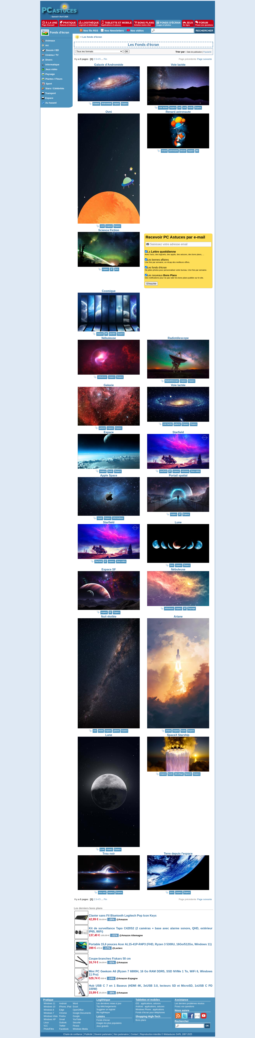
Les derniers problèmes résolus (189, 1003)
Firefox (62, 1016)
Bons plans (141, 1020)
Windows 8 (49, 1010)
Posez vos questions (184, 1006)
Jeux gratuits (103, 1026)
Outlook (62, 1022)
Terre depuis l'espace (178, 853)
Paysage (50, 74)
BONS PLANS (144, 23)
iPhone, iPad (65, 1006)
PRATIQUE (68, 23)
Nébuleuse (108, 338)
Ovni (109, 111)
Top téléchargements (106, 1006)
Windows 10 (49, 1006)
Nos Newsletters (114, 30)
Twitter (62, 1026)
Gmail (62, 1019)
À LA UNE (49, 23)
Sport (49, 83)
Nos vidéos (137, 30)
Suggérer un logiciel (106, 1009)
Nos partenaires (121, 1034)
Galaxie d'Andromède (108, 64)
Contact (134, 1034)
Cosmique (108, 290)
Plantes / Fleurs (53, 79)
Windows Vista (51, 1016)
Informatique (52, 64)
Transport (50, 93)
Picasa (76, 1026)
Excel (75, 1006)
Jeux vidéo (51, 69)
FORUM (204, 23)
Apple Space (108, 475)
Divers (48, 59)
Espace (49, 98)
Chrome (63, 1013)
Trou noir (109, 853)
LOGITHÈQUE (89, 23)
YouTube (77, 1019)
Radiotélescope (178, 338)
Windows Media (80, 1029)
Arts (116, 269)
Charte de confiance (72, 1034)
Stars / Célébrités (54, 88)
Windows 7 (49, 1013)
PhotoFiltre (49, 1029)
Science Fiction (108, 230)
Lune (178, 522)
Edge (61, 1010)
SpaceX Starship (178, 734)
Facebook (64, 1029)
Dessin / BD (52, 50)
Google (76, 1016)
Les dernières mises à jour (109, 1003)
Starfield (178, 432)
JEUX (188, 23)
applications (146, 1003)
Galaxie (109, 385)
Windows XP (50, 1019)
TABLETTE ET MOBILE (116, 23)
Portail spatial (178, 475)
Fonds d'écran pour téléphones (150, 1012)
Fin (105, 59)
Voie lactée (178, 64)
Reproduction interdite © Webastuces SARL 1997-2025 (166, 1034)
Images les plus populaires (109, 1023)
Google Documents (82, 1013)
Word (75, 1003)
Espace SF (108, 569)
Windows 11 (49, 1003)
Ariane (178, 616)
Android (62, 1003)
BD (197, 151)
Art (47, 45)
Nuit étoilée (108, 616)
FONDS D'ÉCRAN (168, 23)
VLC (46, 1026)
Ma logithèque (103, 1012)
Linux (46, 1022)
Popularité (207, 52)
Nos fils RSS (90, 30)
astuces (157, 1003)
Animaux (50, 40)
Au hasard (51, 102)
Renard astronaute (178, 111)
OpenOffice (78, 1010)
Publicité (88, 1034)
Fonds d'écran (59, 32)
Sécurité (77, 1022)
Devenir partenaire (103, 1034)
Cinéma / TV (51, 55)
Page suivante (204, 59)
